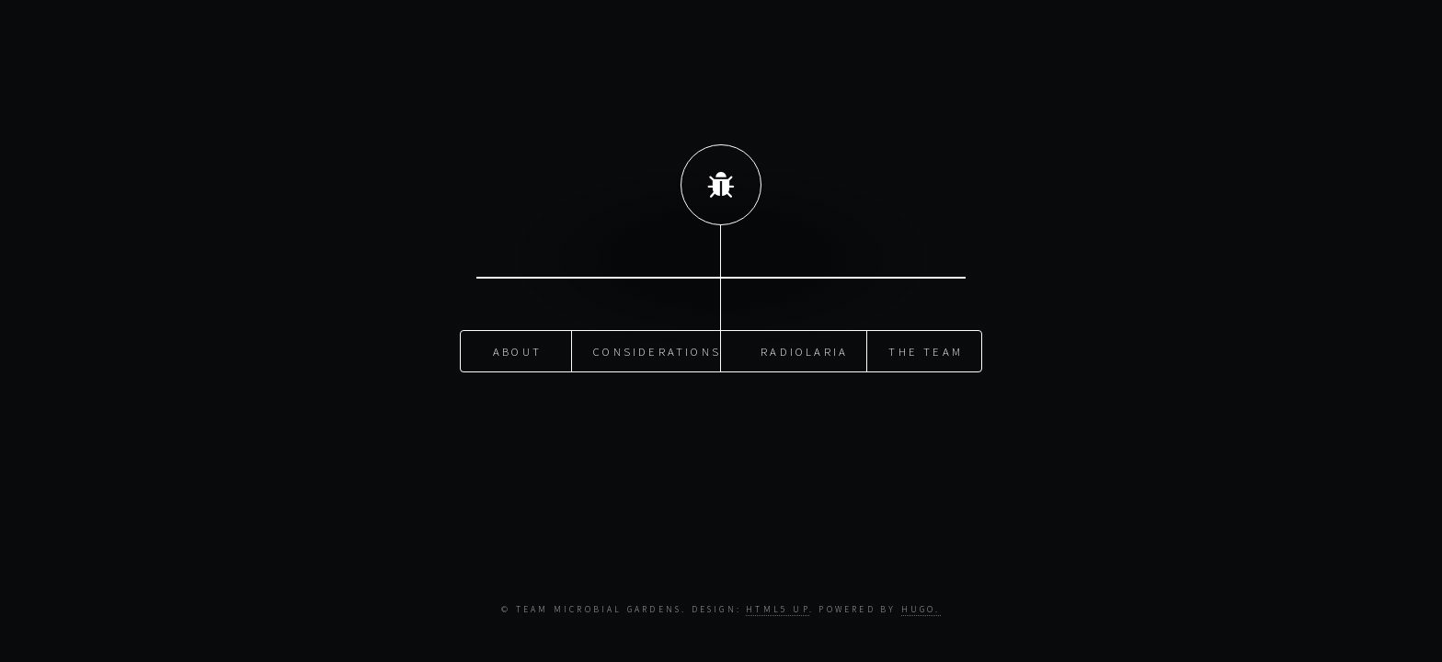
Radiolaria (804, 351)
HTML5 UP (777, 609)
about (517, 351)
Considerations (657, 351)
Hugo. (921, 609)
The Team (925, 351)
